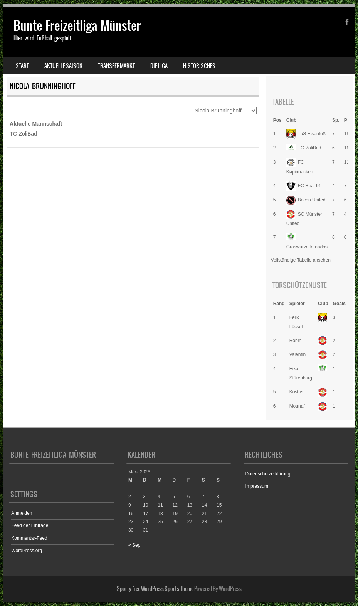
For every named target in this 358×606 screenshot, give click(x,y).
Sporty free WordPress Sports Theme (155, 588)
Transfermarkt (116, 66)
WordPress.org (26, 550)
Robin (295, 340)
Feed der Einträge (29, 525)
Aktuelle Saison (63, 66)
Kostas (296, 391)
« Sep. (135, 545)
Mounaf (297, 406)
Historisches (199, 66)
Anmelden (21, 513)
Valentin (297, 354)
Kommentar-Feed (29, 538)
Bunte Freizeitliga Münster (77, 25)
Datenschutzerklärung (268, 474)
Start (22, 66)
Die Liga (159, 66)
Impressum (256, 486)
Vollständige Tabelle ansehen (301, 260)
